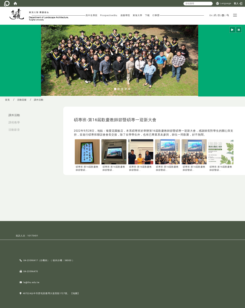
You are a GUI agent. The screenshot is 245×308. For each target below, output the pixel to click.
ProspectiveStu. (109, 15)
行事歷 (156, 15)
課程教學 (14, 122)
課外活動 (14, 115)
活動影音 (14, 129)
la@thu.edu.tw (31, 282)
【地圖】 (75, 293)
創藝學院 (125, 15)
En (211, 15)
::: (4, 113)
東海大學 (137, 15)
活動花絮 (22, 99)
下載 (147, 15)
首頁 (7, 99)
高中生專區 (91, 15)
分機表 (43, 260)
